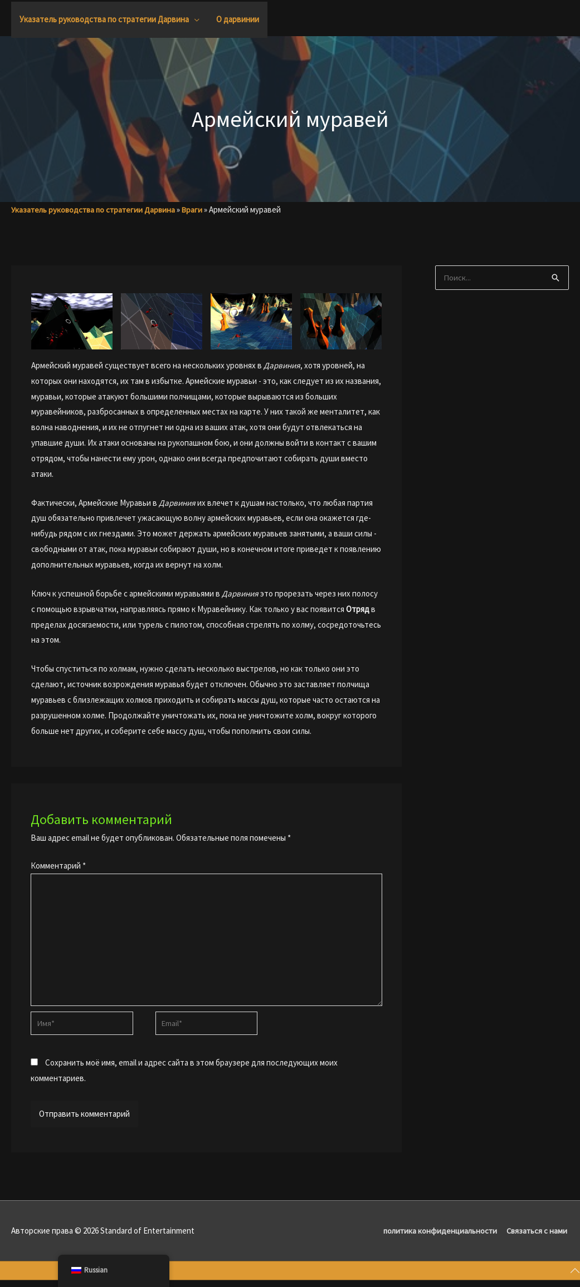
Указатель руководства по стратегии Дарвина (96, 209)
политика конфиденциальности (437, 1236)
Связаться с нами (537, 1236)
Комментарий (58, 865)
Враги (198, 209)
